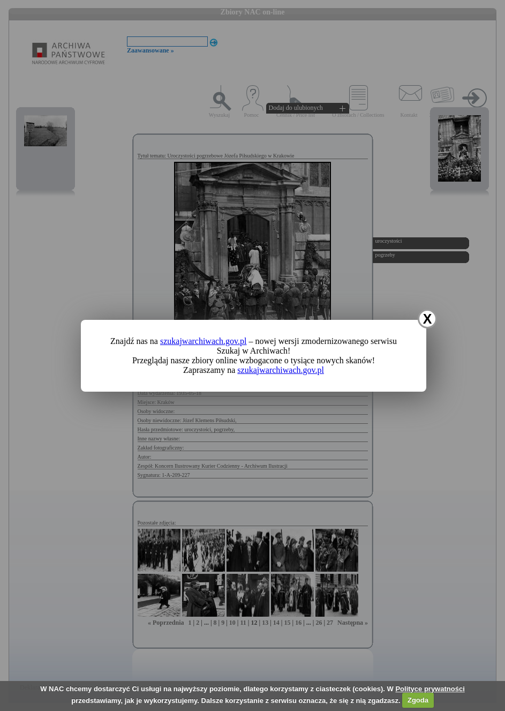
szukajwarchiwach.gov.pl (203, 341)
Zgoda (418, 700)
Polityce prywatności (429, 689)
